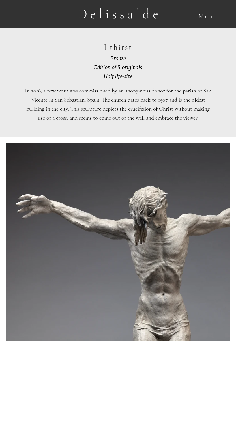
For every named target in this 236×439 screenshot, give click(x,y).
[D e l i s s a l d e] (118, 14)
